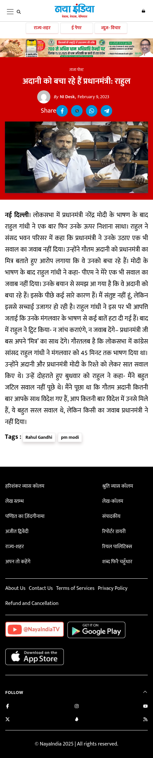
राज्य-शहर (42, 28)
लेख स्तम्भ (14, 501)
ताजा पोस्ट (76, 69)
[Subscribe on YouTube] (145, 706)
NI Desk (64, 97)
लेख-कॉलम (112, 501)
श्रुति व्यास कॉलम (117, 486)
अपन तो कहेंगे (17, 561)
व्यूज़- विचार (110, 28)
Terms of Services (75, 588)
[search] (19, 12)
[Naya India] (75, 16)
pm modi (70, 437)
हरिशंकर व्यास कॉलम (24, 486)
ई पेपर (76, 28)
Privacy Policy (112, 588)
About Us (15, 588)
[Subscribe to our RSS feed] (145, 720)
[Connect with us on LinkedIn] (76, 720)
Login (143, 11)
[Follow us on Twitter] (7, 720)
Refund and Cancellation (32, 603)
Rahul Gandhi (39, 437)
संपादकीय (111, 516)
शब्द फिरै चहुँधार (117, 561)
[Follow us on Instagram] (76, 706)
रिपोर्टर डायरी (113, 531)
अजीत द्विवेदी (16, 531)
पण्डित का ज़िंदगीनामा (24, 516)
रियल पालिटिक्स (117, 546)
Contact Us (41, 588)
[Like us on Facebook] (7, 706)
